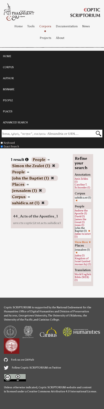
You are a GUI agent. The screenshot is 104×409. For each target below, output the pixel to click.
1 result (19, 159)
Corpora (45, 26)
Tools (31, 26)
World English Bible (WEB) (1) (83, 277)
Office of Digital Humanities (36, 311)
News (86, 26)
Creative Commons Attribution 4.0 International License (61, 391)
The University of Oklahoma (65, 315)
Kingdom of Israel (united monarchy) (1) (83, 261)
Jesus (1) (79, 225)
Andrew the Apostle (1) (81, 212)
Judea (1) (80, 255)
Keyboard (8, 142)
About (60, 38)
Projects (45, 38)
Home (18, 26)
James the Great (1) (80, 221)
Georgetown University (33, 315)
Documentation (67, 26)
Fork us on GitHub (19, 359)
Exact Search (10, 146)
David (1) (80, 216)
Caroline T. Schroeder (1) (82, 186)
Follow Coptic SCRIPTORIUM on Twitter (32, 367)
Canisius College (49, 319)
